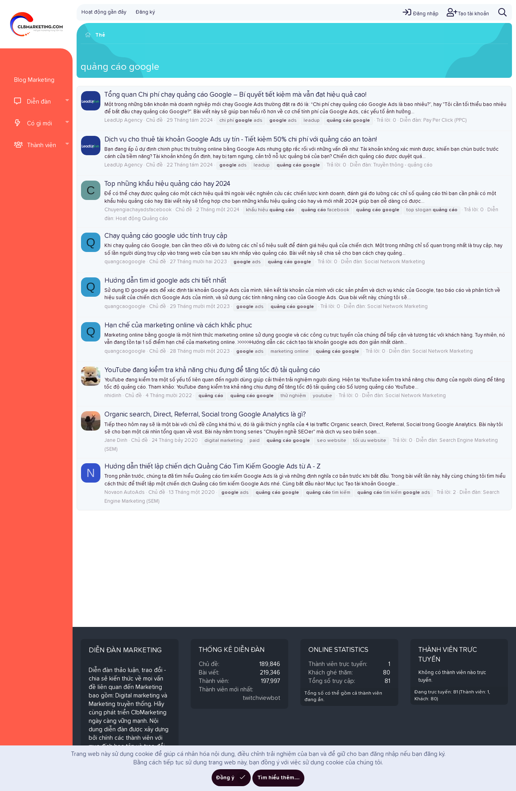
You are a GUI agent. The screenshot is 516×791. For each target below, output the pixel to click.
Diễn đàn (39, 102)
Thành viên (41, 145)
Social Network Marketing (394, 261)
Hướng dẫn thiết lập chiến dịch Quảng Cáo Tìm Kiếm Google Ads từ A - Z (212, 466)
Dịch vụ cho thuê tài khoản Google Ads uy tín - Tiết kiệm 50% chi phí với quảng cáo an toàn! (240, 139)
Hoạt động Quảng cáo (142, 218)
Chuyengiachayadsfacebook (138, 209)
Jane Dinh (115, 440)
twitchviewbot (261, 698)
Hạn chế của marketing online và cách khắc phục (178, 325)
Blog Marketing (34, 80)
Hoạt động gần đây (103, 12)
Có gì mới (39, 124)
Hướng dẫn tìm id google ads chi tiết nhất (165, 280)
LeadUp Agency (123, 120)
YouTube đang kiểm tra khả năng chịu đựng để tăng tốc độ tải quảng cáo (212, 370)
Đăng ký (145, 12)
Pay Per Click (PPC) (444, 120)
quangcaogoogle (125, 261)
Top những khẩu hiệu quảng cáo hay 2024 (167, 184)
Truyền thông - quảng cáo (403, 165)
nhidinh (112, 395)
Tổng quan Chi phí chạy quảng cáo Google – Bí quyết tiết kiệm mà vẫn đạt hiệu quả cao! (235, 95)
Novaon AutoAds (124, 492)
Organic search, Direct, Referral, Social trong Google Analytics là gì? (205, 414)
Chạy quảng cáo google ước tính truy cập (165, 236)
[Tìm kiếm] (502, 12)
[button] (67, 101)
